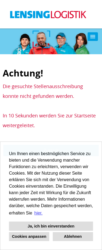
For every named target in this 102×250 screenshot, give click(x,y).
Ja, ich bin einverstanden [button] (51, 226)
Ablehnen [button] (73, 236)
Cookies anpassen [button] (29, 236)
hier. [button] (38, 213)
